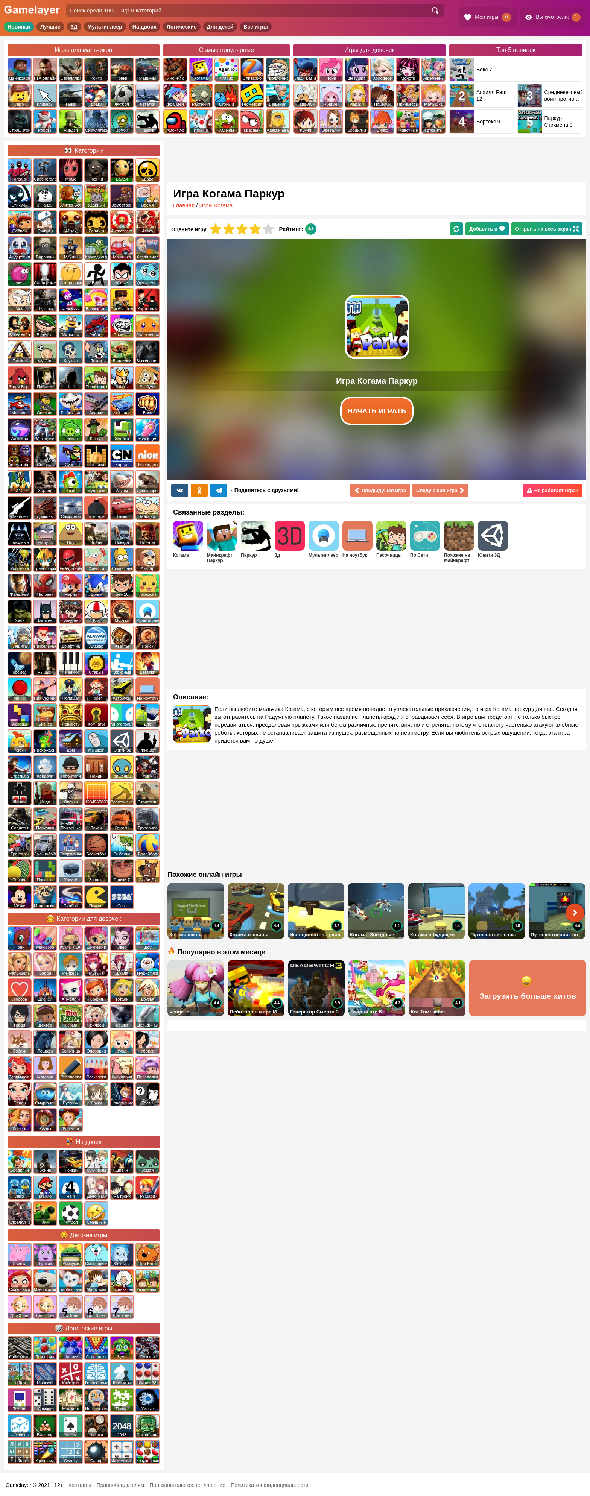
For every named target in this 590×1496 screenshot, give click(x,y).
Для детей (220, 27)
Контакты (79, 1485)
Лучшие (50, 27)
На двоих (144, 27)
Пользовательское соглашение (187, 1485)
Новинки (19, 27)
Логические (182, 27)
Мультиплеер (105, 27)
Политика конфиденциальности (270, 1485)
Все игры (255, 27)
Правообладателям (120, 1485)
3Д (74, 27)
